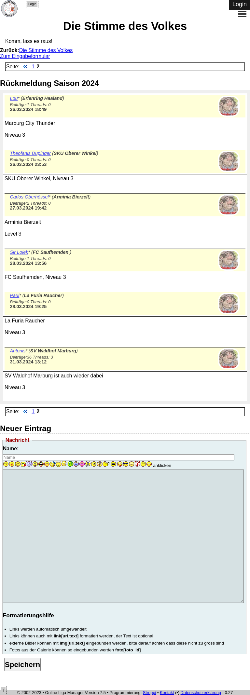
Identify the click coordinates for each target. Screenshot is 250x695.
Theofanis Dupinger (30, 153)
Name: (11, 448)
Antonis (17, 350)
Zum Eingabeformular (25, 56)
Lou (14, 98)
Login (32, 4)
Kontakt (167, 692)
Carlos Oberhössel (29, 196)
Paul (14, 295)
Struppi (149, 692)
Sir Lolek (19, 252)
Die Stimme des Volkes (46, 50)
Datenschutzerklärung (201, 692)
